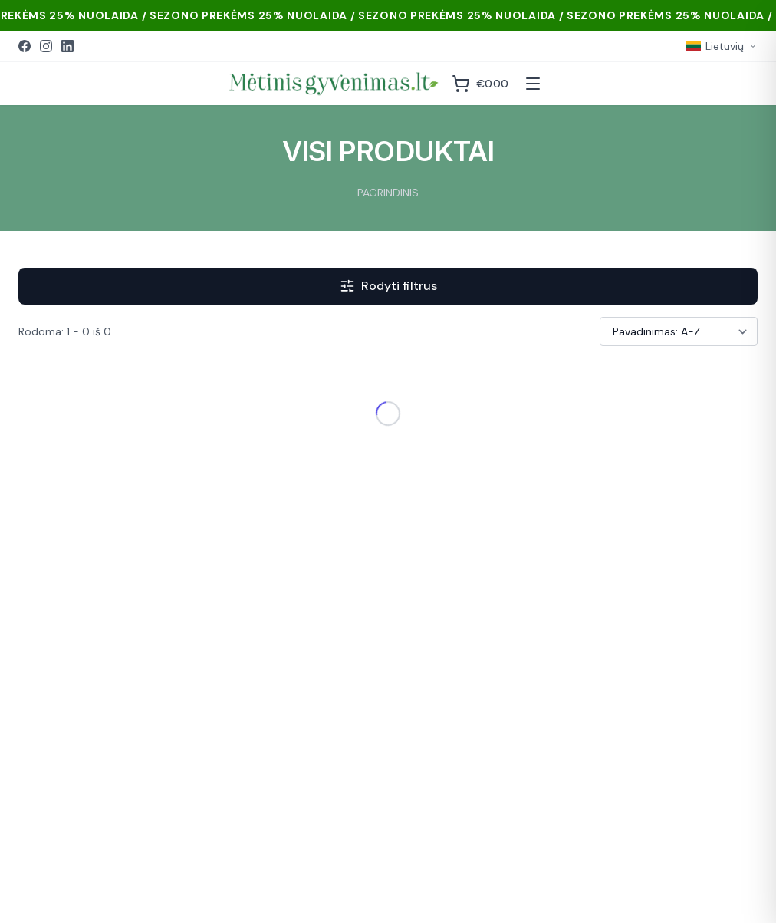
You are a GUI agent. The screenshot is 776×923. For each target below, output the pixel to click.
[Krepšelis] (480, 83)
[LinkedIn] (67, 46)
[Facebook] (24, 46)
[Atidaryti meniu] (533, 83)
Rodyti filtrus (388, 286)
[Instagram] (46, 46)
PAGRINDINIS (388, 192)
